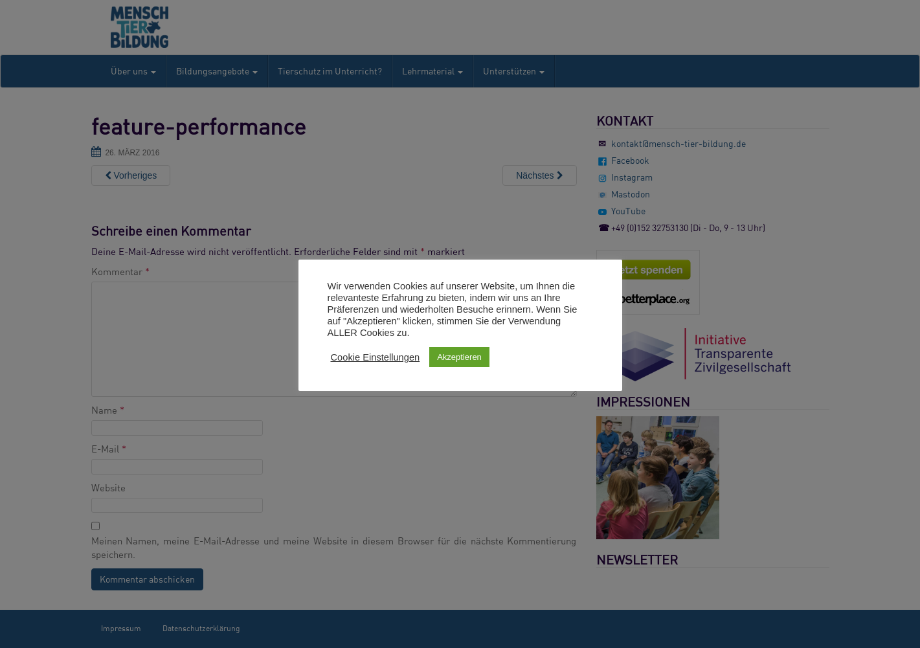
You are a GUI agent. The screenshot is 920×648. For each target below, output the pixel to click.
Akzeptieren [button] (459, 357)
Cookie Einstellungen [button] (375, 357)
